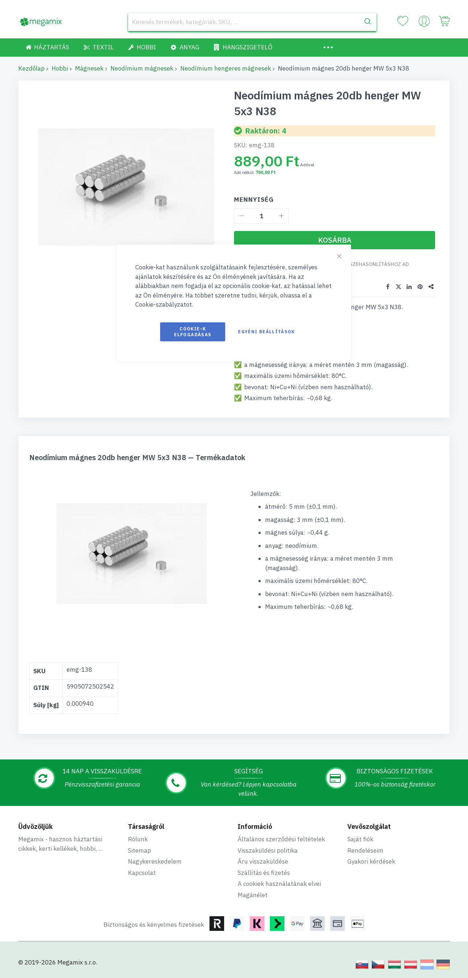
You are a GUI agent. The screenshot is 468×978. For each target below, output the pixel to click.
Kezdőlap (31, 68)
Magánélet (253, 894)
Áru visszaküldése (263, 861)
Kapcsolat (142, 872)
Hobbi (60, 68)
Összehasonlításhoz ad (376, 264)
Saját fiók (360, 838)
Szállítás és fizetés (264, 872)
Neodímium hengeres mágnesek (225, 68)
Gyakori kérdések (371, 861)
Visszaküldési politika (268, 849)
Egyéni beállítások (266, 331)
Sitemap (139, 849)
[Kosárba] (334, 240)
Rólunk (138, 838)
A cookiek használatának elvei (279, 883)
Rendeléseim (365, 849)
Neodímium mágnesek (141, 68)
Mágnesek (89, 68)
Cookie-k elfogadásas (192, 331)
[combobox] (252, 22)
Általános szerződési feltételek (281, 838)
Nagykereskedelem (155, 861)
